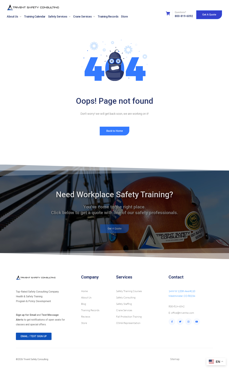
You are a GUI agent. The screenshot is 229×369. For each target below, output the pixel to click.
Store (124, 16)
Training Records (108, 16)
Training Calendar (34, 16)
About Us (14, 17)
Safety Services (59, 17)
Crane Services (84, 17)
